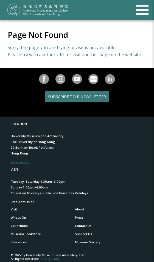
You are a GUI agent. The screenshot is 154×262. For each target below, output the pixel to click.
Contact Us (83, 226)
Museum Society (87, 242)
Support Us (83, 234)
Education (18, 242)
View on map (20, 162)
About (79, 209)
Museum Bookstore (26, 234)
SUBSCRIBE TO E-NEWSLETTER (77, 96)
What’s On (18, 217)
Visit (14, 209)
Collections (19, 226)
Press (79, 217)
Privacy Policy (50, 259)
